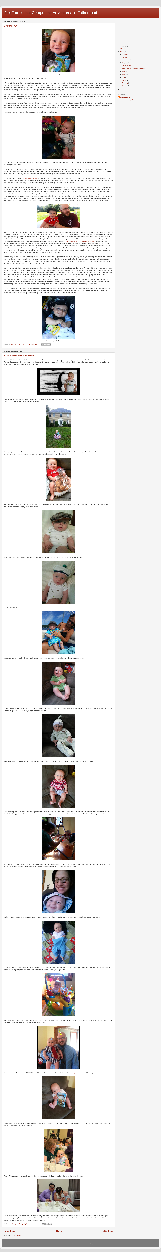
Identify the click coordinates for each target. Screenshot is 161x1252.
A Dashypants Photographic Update (19, 355)
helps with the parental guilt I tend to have (80, 241)
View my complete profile (126, 100)
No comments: (33, 344)
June (124, 74)
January (125, 86)
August (124, 63)
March (124, 80)
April (123, 77)
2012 (122, 89)
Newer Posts (9, 1231)
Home (59, 1231)
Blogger (92, 1244)
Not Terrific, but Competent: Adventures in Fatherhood (51, 12)
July (123, 71)
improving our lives (74, 1073)
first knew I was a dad (29, 178)
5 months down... (11, 26)
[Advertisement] (129, 31)
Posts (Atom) (17, 1235)
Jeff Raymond (125, 97)
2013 (122, 52)
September (126, 60)
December (125, 54)
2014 (122, 49)
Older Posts (108, 1231)
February (125, 83)
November (125, 57)
